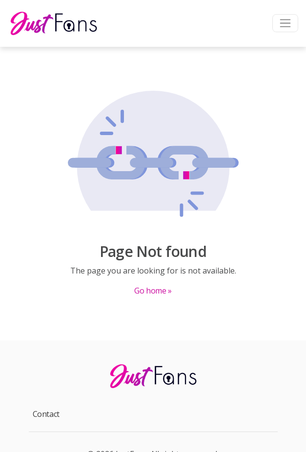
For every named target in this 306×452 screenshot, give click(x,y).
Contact (46, 414)
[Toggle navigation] (285, 23)
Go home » (152, 290)
